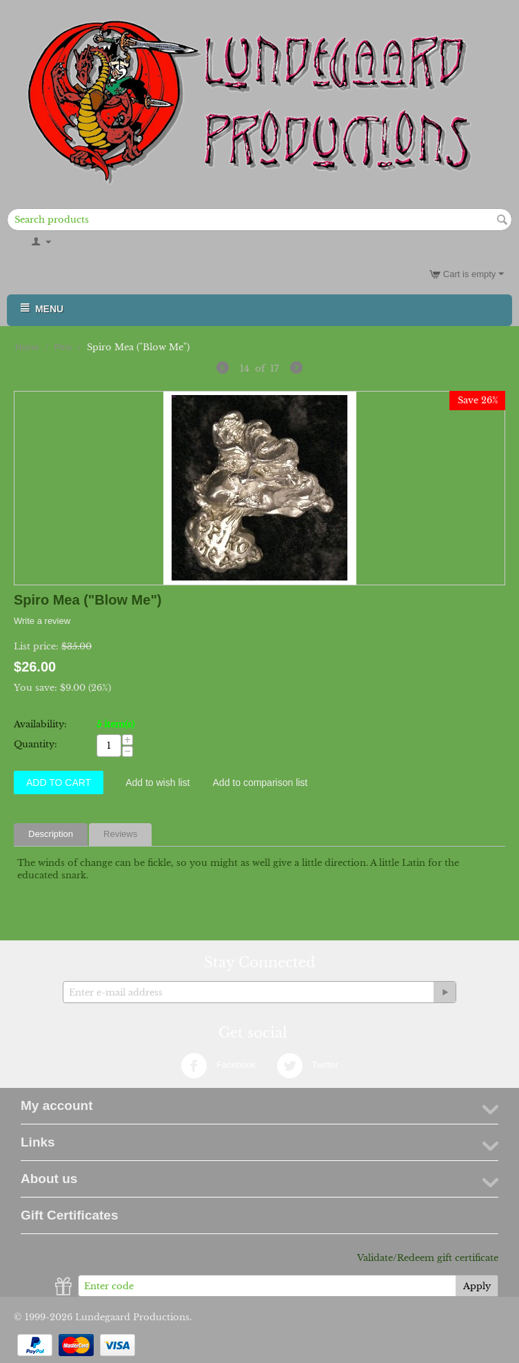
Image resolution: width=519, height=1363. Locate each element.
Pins (63, 347)
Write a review (42, 621)
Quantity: (35, 744)
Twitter (307, 1066)
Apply (477, 1286)
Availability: (40, 724)
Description (50, 834)
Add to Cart (58, 782)
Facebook (218, 1066)
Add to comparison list (260, 782)
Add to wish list (157, 782)
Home (27, 347)
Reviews (120, 834)
